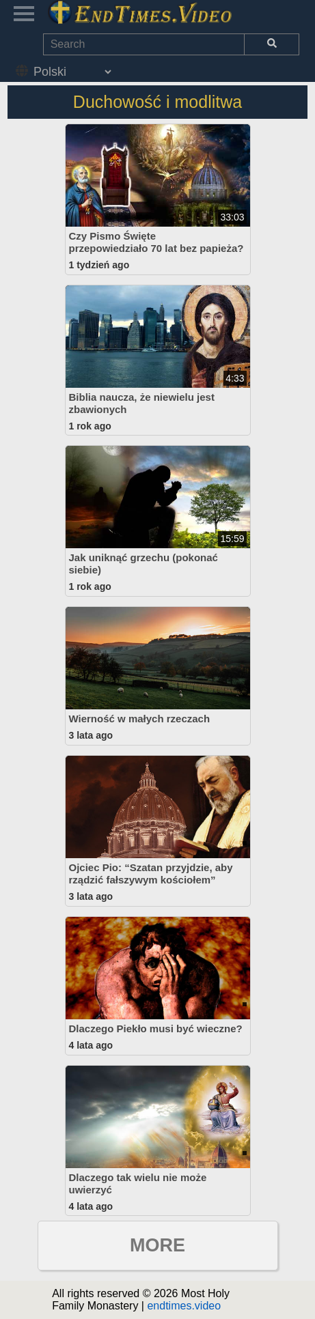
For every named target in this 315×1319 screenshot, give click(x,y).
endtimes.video (184, 1305)
